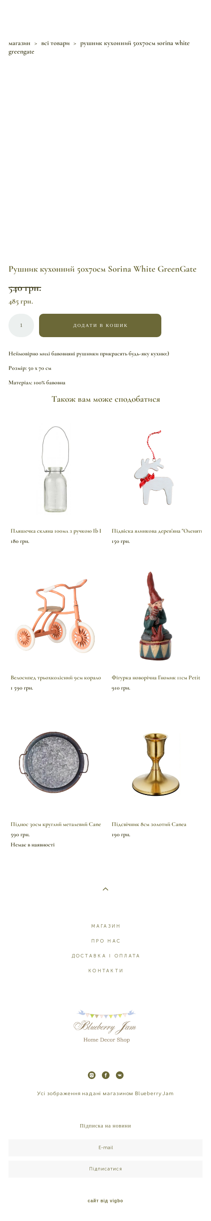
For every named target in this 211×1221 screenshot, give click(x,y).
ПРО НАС (106, 941)
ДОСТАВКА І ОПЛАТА (106, 956)
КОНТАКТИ (106, 971)
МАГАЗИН (106, 926)
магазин (19, 43)
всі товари (55, 43)
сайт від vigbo (106, 1201)
